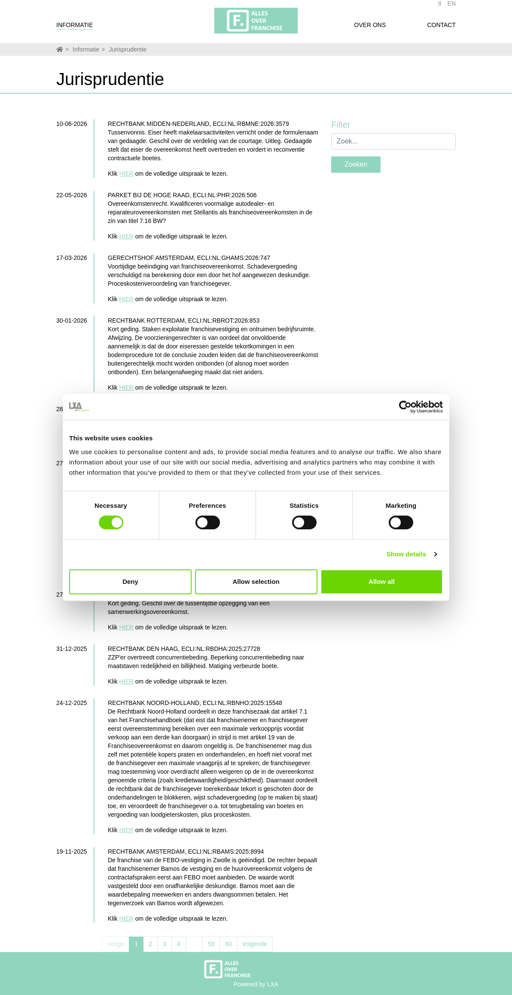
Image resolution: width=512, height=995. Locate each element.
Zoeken (355, 164)
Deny (130, 581)
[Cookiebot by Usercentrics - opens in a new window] (405, 406)
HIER (126, 173)
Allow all (382, 581)
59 (211, 943)
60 (228, 943)
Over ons (370, 29)
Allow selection (255, 581)
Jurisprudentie (127, 49)
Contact (441, 29)
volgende (255, 943)
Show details (407, 554)
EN (452, 7)
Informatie (74, 29)
